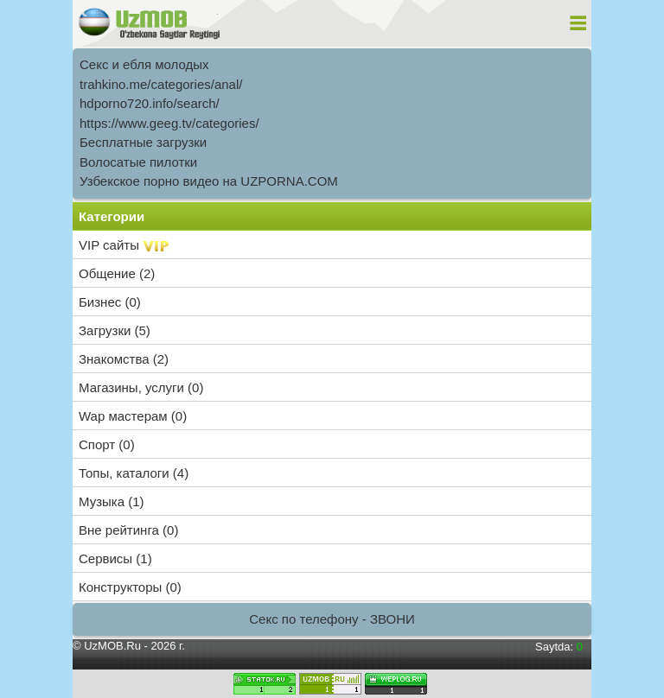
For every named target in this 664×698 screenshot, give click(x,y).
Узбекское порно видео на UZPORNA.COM (209, 181)
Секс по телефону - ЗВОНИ (332, 619)
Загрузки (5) (114, 330)
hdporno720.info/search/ (150, 103)
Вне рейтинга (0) (128, 530)
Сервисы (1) (115, 558)
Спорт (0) (107, 444)
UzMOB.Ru (112, 645)
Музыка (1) (111, 501)
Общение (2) (117, 273)
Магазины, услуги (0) (141, 387)
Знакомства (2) (124, 359)
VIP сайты (124, 245)
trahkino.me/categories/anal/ (161, 84)
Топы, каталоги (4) (133, 473)
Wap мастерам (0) (133, 416)
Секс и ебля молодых (144, 64)
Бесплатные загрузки (143, 142)
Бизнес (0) (110, 302)
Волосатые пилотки (138, 162)
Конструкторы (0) (130, 587)
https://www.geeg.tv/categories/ (169, 123)
